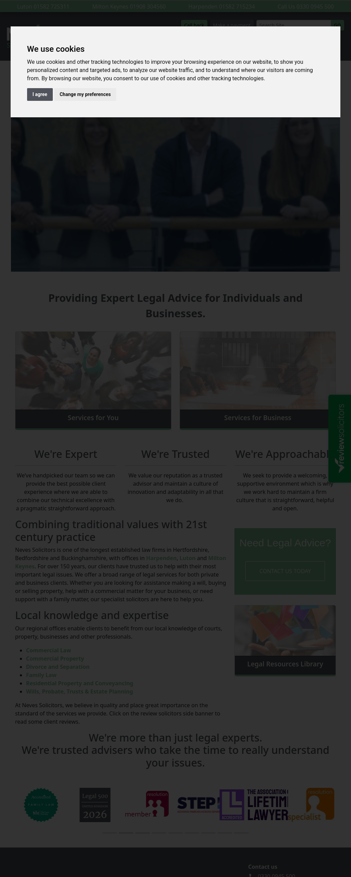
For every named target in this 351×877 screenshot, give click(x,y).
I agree (40, 94)
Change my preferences (85, 94)
